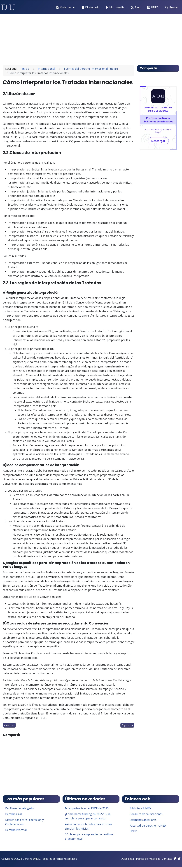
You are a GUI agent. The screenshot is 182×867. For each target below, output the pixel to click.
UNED (152, 7)
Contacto (167, 858)
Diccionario (89, 7)
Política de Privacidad (148, 858)
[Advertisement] (91, 38)
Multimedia (114, 7)
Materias (63, 7)
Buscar (171, 7)
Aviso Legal (127, 858)
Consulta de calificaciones (146, 814)
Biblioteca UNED (140, 808)
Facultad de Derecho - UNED (148, 825)
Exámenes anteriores (143, 820)
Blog (135, 7)
